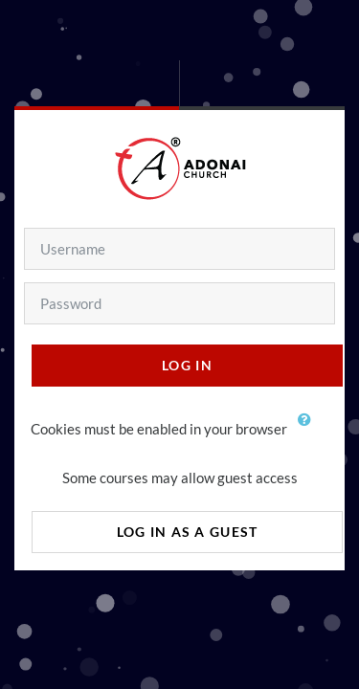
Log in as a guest (187, 531)
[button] (309, 431)
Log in (187, 365)
